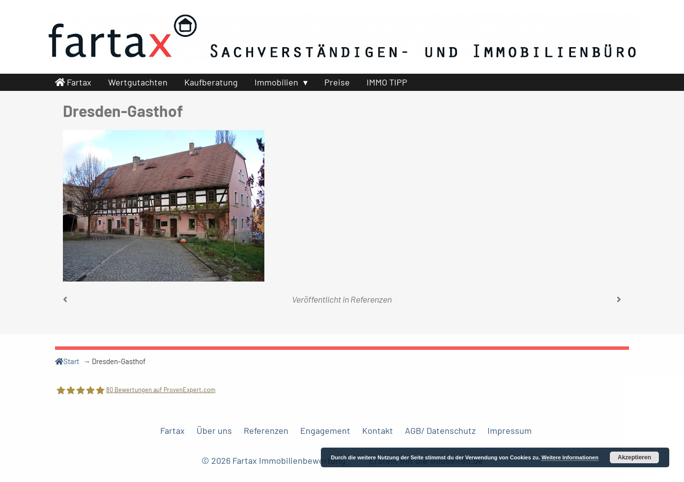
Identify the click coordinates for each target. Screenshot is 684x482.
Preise (337, 82)
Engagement (325, 430)
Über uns (214, 430)
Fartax (73, 82)
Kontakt (377, 430)
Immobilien (276, 82)
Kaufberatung (211, 82)
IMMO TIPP (387, 82)
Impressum (509, 430)
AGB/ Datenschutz (440, 430)
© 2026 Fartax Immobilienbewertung (274, 460)
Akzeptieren (634, 457)
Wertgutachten (138, 82)
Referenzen (371, 299)
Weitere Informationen (570, 457)
